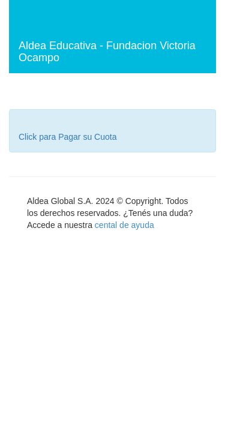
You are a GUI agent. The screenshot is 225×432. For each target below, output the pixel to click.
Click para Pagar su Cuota (67, 137)
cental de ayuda (124, 225)
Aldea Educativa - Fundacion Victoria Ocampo (107, 52)
